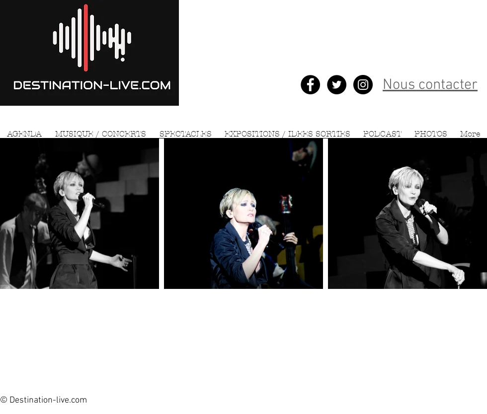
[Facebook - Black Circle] (310, 84)
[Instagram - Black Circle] (363, 84)
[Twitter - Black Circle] (336, 84)
